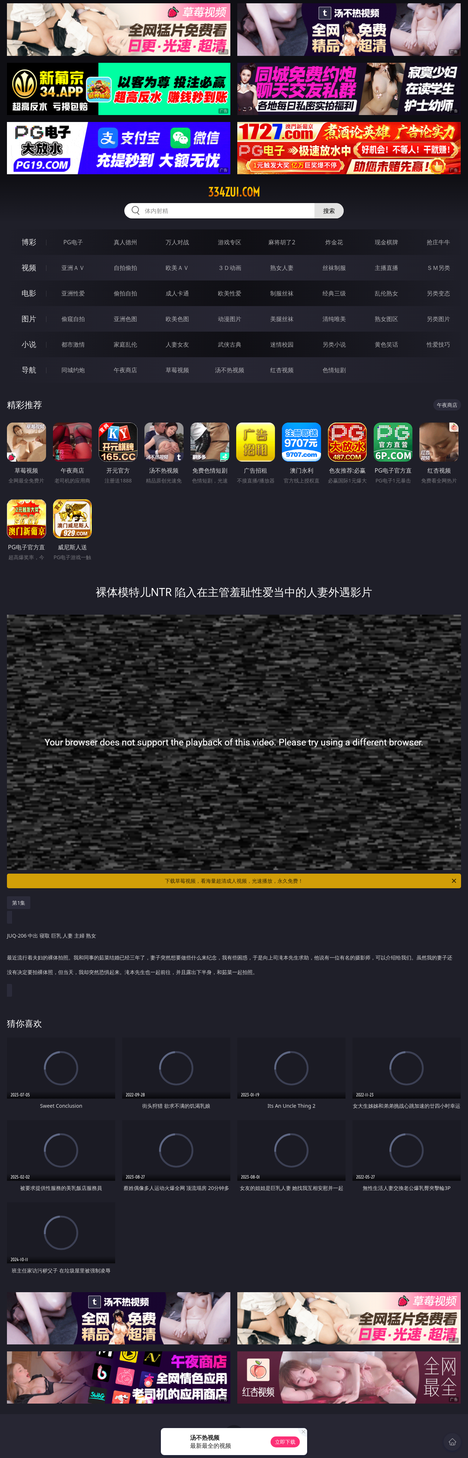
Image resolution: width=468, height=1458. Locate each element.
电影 (29, 293)
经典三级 (334, 293)
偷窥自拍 (73, 319)
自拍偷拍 (125, 268)
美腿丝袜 (282, 319)
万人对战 (177, 242)
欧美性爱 (229, 293)
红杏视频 (282, 370)
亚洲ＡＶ (73, 268)
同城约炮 (73, 370)
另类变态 (438, 293)
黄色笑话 (386, 344)
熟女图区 (386, 319)
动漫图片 (229, 319)
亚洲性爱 (73, 293)
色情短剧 (334, 370)
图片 (29, 319)
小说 (29, 344)
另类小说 (334, 344)
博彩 (29, 242)
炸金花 (334, 242)
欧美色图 (177, 319)
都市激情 (73, 344)
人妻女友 (177, 344)
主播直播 (386, 268)
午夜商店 (125, 370)
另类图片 (438, 319)
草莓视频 (177, 370)
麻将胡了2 (281, 242)
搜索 (329, 211)
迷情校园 (282, 344)
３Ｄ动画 (229, 268)
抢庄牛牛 (438, 242)
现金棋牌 (386, 242)
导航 (29, 370)
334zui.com (234, 192)
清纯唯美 (334, 319)
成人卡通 (177, 293)
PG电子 (73, 242)
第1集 (18, 902)
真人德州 (125, 242)
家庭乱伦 (125, 344)
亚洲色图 (125, 319)
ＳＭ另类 (438, 268)
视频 (29, 267)
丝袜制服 (334, 268)
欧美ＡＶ (177, 268)
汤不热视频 (229, 370)
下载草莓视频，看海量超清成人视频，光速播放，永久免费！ (311, 881)
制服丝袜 (282, 293)
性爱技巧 (438, 344)
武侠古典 (229, 344)
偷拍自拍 (125, 293)
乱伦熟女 (386, 293)
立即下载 (285, 1441)
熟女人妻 (282, 268)
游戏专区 (229, 242)
